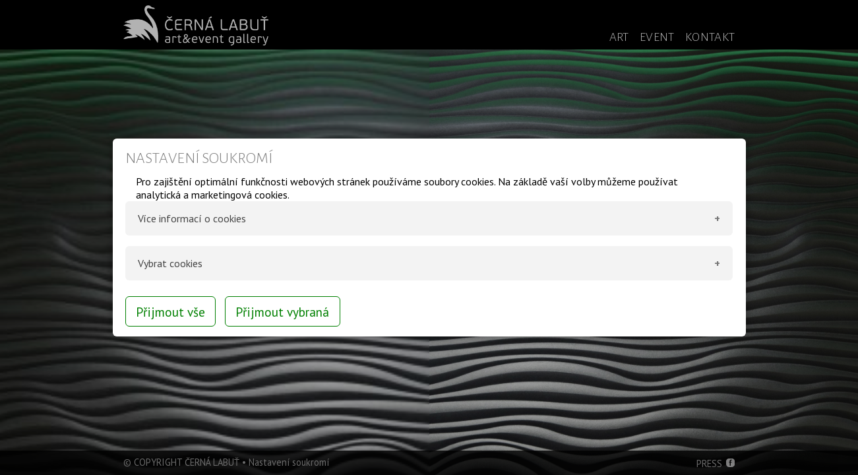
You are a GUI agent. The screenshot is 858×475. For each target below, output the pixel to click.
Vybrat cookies (170, 263)
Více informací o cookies (192, 218)
